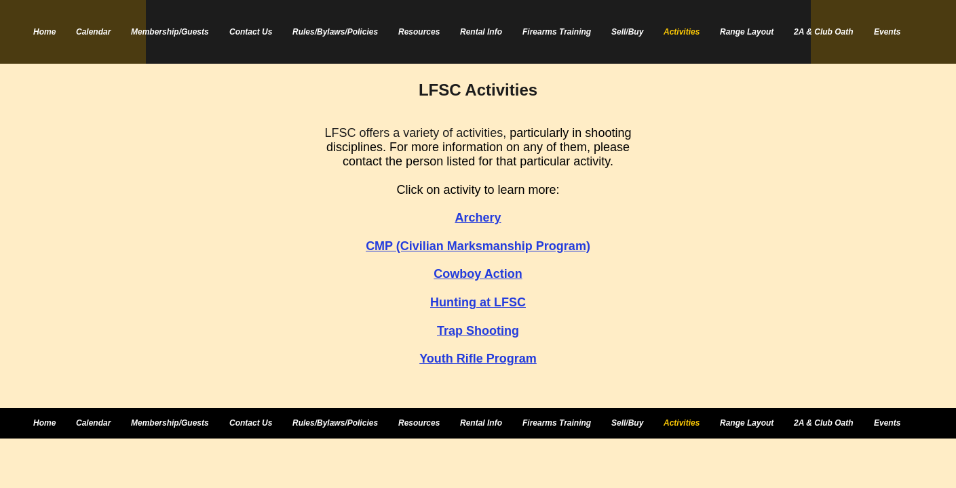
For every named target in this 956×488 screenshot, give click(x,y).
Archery (478, 217)
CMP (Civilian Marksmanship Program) (478, 246)
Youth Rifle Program (478, 358)
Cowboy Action (478, 274)
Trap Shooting (478, 331)
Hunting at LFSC (478, 302)
